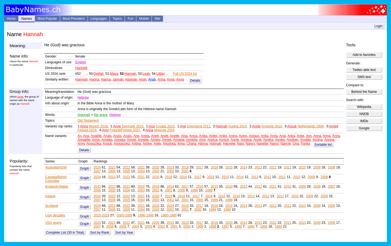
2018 (185, 167)
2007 (97, 171)
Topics (117, 19)
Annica (212, 140)
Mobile (144, 19)
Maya (114, 74)
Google (364, 128)
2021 (141, 167)
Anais (107, 136)
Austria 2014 (237, 126)
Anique (254, 136)
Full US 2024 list (185, 74)
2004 (141, 171)
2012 (273, 167)
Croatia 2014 (165, 126)
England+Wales (56, 186)
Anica (193, 136)
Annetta (178, 140)
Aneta (145, 136)
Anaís (117, 136)
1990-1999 (145, 215)
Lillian (160, 74)
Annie (256, 126)
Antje (157, 143)
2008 (331, 167)
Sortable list (323, 145)
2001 (185, 171)
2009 (317, 167)
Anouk (292, 126)
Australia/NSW (56, 167)
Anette (174, 136)
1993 (278, 226)
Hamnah (81, 79)
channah (83, 115)
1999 (194, 190)
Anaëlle (96, 136)
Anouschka (122, 143)
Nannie (285, 143)
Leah (146, 74)
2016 (214, 167)
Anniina (246, 140)
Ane (183, 126)
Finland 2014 (86, 130)
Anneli (333, 126)
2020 (155, 167)
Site (157, 19)
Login (378, 26)
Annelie (143, 140)
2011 (287, 167)
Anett (155, 136)
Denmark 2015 (133, 126)
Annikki (305, 140)
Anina (233, 136)
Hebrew (83, 97)
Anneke (119, 140)
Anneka (106, 140)
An (79, 136)
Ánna (336, 136)
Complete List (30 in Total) (65, 232)
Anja (282, 136)
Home (11, 19)
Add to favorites (364, 55)
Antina (136, 143)
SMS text (364, 77)
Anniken (292, 140)
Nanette (262, 143)
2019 (170, 167)
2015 (229, 167)
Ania (184, 136)
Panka (305, 143)
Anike (213, 136)
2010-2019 (101, 215)
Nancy (250, 143)
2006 (112, 171)
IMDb (364, 121)
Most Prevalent (74, 19)
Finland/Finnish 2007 (124, 130)
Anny (81, 143)
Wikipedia (364, 107)
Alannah (131, 79)
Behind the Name (364, 92)
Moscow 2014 (164, 130)
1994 (264, 226)
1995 (251, 226)
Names (26, 19)
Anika (203, 136)
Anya (181, 143)
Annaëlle (83, 140)
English (80, 62)
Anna (161, 79)
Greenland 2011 (198, 126)
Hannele (81, 68)
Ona (296, 143)
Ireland (50, 196)
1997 (225, 226)
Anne (117, 126)
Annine (329, 140)
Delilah (99, 74)
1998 (209, 190)
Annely (155, 140)
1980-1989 (168, 215)
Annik (257, 140)
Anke (300, 136)
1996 (238, 226)
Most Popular (47, 19)
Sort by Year (124, 232)
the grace (101, 115)
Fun (130, 19)
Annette (191, 140)
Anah (143, 79)
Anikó (223, 136)
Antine (147, 143)
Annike (280, 140)
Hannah (130, 74)
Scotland (51, 206)
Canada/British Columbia (56, 179)
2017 (200, 167)
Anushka (169, 143)
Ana (152, 126)
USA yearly (53, 223)
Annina (318, 140)
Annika (268, 140)
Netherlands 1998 (310, 126)
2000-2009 (124, 215)
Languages (99, 19)
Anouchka (93, 143)
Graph (84, 168)
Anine (243, 136)
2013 (258, 167)
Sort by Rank (99, 232)
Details (195, 80)
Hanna (94, 79)
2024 (97, 167)
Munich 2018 (98, 126)
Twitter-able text (364, 70)
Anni (105, 130)
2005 (126, 171)
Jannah (117, 79)
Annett (166, 140)
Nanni (274, 143)
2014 (243, 167)
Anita (264, 136)
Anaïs (127, 136)
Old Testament (88, 120)
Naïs (240, 143)
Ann (309, 136)
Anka (291, 136)
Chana (191, 143)
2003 (155, 171)
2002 (170, 171)
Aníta (274, 136)
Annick (224, 140)
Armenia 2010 (271, 126)
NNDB (364, 114)
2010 (302, 167)
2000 (181, 190)
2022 (126, 167)
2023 (112, 167)
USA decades (55, 215)
